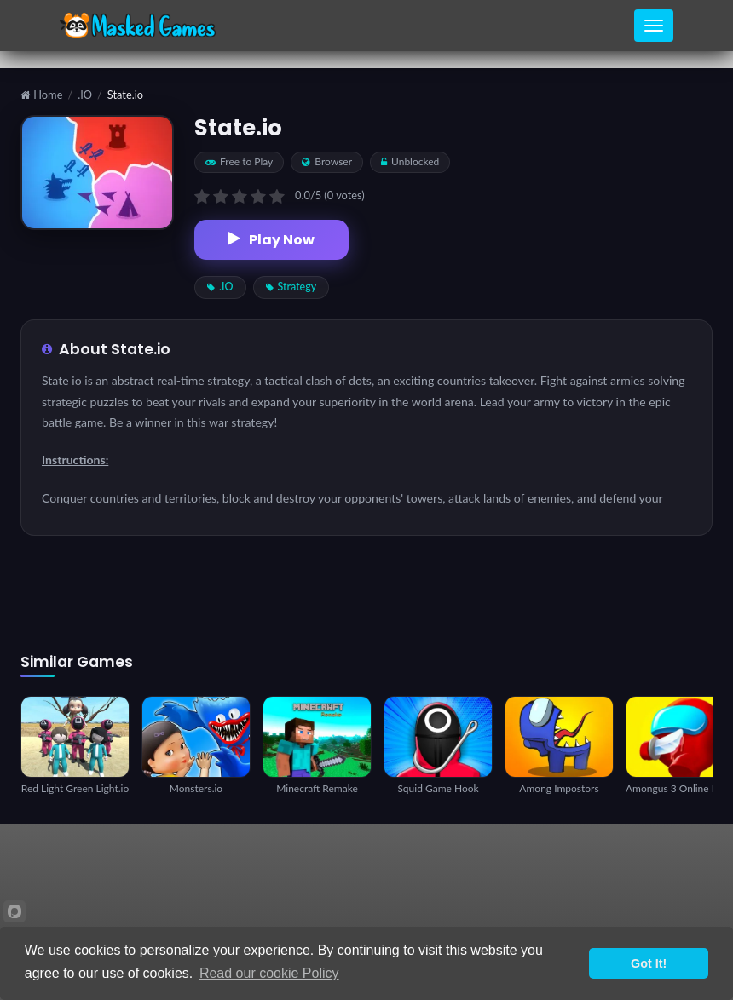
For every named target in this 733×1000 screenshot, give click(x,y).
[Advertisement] (366, 594)
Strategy (291, 286)
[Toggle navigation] (653, 25)
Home (41, 95)
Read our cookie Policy (269, 973)
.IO (85, 95)
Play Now (271, 240)
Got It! (649, 963)
